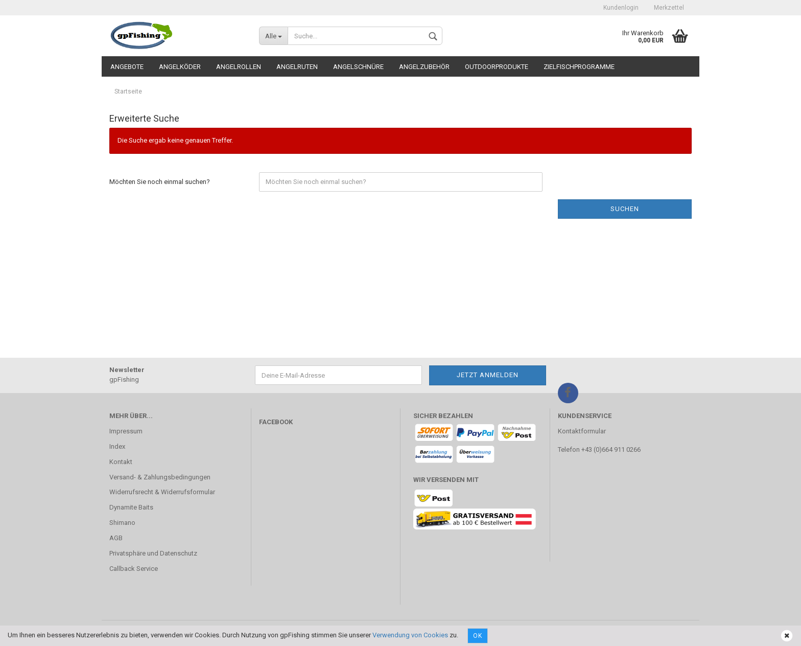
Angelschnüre (358, 67)
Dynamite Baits (131, 507)
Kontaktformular (582, 431)
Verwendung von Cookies (410, 635)
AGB (116, 538)
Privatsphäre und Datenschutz (153, 553)
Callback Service (133, 568)
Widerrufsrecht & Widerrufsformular (162, 492)
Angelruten (297, 67)
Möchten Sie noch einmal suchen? (159, 182)
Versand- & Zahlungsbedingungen (159, 477)
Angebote (127, 67)
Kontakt (120, 462)
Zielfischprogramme (579, 67)
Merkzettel (669, 7)
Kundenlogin (621, 7)
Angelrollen (238, 67)
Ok (477, 635)
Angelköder (180, 67)
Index (117, 446)
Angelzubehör (424, 67)
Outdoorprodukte (496, 67)
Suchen (624, 209)
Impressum (126, 431)
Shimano (122, 522)
